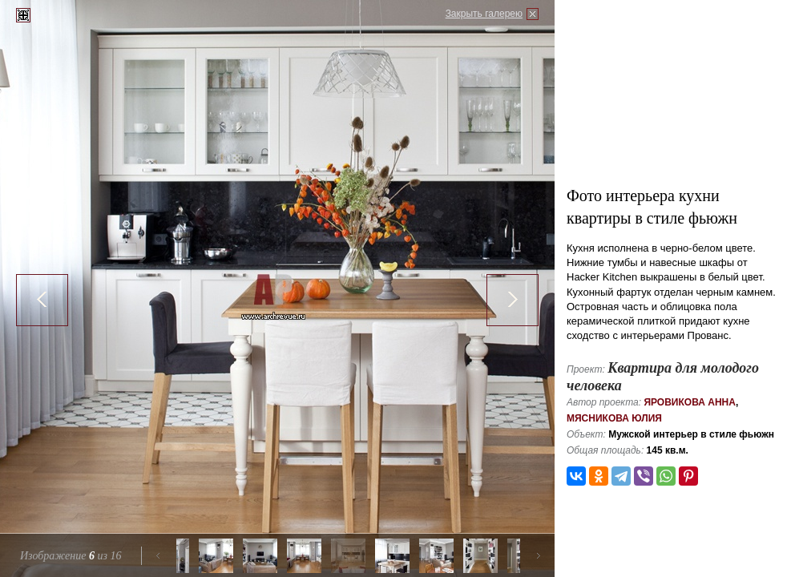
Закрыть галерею (484, 13)
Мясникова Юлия (614, 418)
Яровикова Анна (690, 402)
